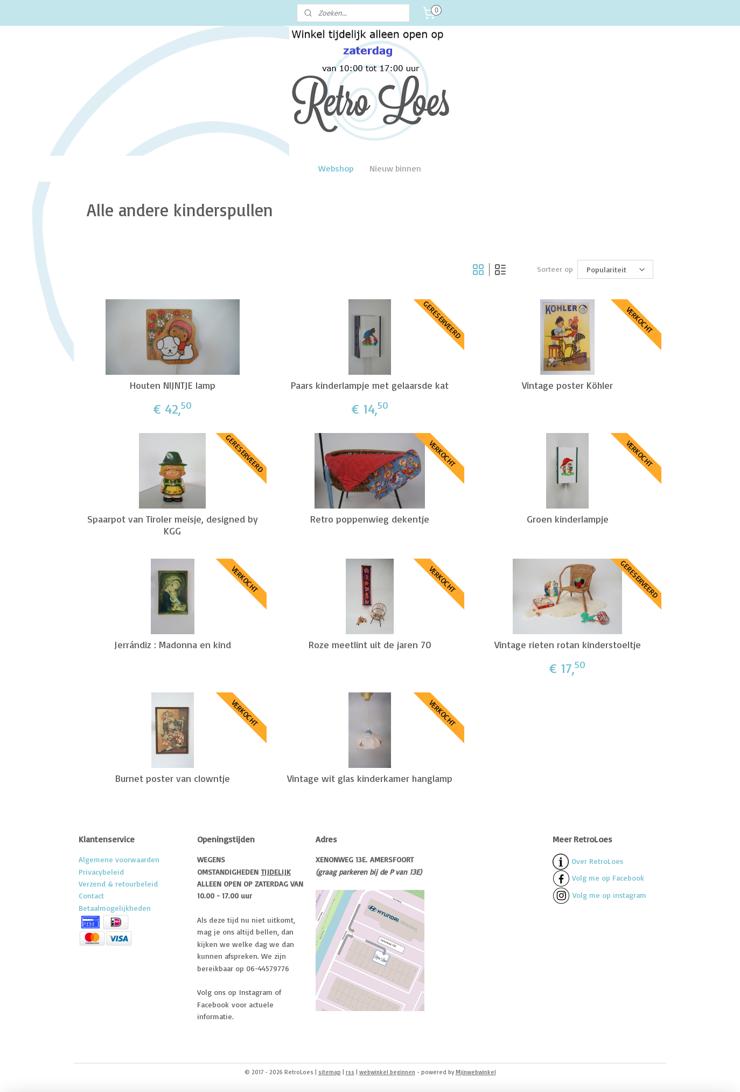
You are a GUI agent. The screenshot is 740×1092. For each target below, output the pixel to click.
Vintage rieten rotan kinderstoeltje (567, 644)
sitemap (329, 1072)
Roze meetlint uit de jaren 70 (370, 644)
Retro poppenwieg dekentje (369, 519)
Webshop (335, 168)
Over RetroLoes (597, 861)
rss (350, 1072)
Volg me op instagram (609, 894)
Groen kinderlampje (568, 519)
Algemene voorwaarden (119, 859)
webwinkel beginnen (387, 1072)
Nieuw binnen (395, 168)
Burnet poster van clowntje (172, 778)
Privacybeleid (101, 871)
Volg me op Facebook (598, 877)
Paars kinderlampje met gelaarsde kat (370, 384)
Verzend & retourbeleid (118, 883)
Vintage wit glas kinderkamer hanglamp (369, 778)
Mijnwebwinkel (476, 1072)
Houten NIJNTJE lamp (172, 384)
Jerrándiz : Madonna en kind (172, 644)
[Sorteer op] (615, 269)
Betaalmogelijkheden (115, 907)
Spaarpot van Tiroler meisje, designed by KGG (172, 525)
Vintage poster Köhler (567, 384)
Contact (91, 895)
